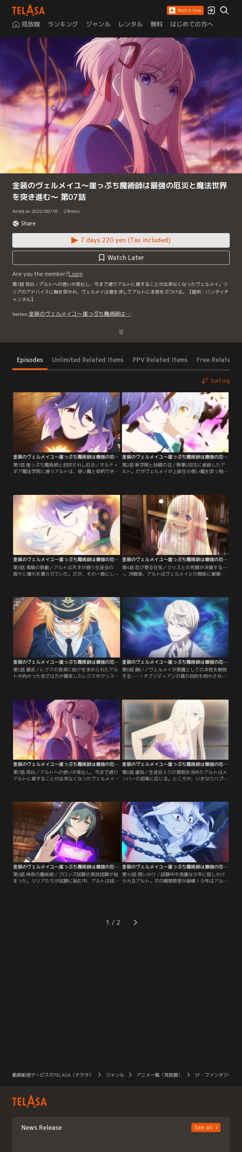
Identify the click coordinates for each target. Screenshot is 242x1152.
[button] (185, 10)
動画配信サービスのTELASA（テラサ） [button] (53, 1075)
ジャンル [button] (115, 1075)
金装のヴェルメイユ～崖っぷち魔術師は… (80, 313)
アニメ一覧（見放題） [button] (160, 1075)
